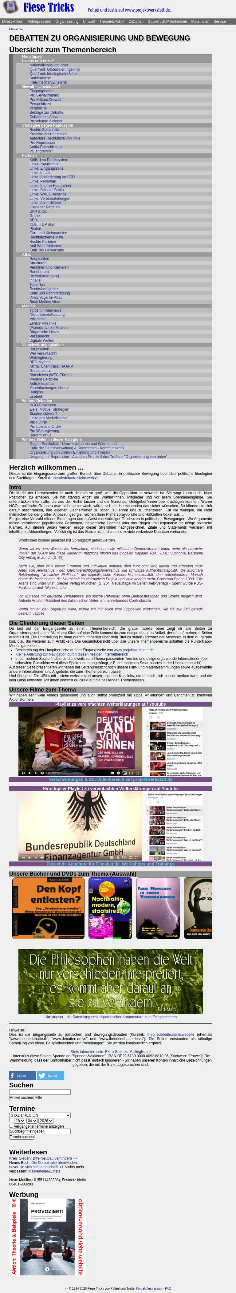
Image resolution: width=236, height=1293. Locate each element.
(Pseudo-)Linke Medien (49, 327)
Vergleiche (38, 108)
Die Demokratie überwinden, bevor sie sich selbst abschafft (43, 1165)
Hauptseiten (39, 259)
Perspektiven (40, 104)
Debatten (136, 21)
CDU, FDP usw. (42, 224)
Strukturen (38, 263)
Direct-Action (12, 21)
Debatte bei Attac (43, 117)
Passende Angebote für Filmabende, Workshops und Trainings (111, 863)
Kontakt (141, 1288)
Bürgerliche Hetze (44, 332)
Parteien (29, 155)
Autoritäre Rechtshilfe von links (55, 138)
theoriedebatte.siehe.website (76, 478)
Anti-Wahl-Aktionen (45, 246)
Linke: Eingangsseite (47, 168)
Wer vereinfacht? (43, 353)
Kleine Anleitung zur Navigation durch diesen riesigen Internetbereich (71, 654)
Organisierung (66, 21)
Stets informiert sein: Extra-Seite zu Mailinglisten (110, 1052)
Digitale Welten (42, 340)
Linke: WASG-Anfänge (48, 194)
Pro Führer (38, 422)
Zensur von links (43, 323)
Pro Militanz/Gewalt (45, 99)
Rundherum (39, 272)
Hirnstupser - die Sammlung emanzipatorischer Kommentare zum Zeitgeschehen (111, 1017)
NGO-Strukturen (43, 405)
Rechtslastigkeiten (44, 289)
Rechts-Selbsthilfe (44, 130)
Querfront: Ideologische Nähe (54, 74)
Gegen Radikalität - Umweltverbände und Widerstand (73, 444)
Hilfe (38, 1097)
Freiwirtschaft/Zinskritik (48, 82)
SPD (33, 220)
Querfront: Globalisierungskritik (55, 69)
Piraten (35, 229)
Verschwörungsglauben (43, 345)
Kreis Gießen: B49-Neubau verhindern (40, 1158)
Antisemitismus (42, 383)
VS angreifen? (41, 151)
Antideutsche (40, 78)
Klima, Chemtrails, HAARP (51, 366)
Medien (28, 306)
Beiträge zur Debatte (46, 112)
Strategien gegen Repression (47, 125)
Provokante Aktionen (46, 121)
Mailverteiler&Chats (44, 1171)
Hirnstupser (32, 56)
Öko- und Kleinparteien (48, 233)
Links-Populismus (44, 164)
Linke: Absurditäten (45, 203)
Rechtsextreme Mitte (46, 237)
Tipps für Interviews (45, 310)
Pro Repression (42, 142)
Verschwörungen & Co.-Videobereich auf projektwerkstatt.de (111, 779)
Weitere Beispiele (44, 379)
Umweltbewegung (44, 276)
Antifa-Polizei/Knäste (47, 147)
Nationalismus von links (49, 65)
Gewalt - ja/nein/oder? (41, 87)
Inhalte (35, 280)
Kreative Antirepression (48, 134)
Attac (26, 254)
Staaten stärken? (43, 414)
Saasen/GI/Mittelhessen (167, 21)
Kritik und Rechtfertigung (50, 293)
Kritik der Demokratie (47, 250)
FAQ (168, 1288)
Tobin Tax (37, 284)
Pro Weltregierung (44, 431)
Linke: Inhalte (40, 173)
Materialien (200, 21)
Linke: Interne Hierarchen (50, 185)
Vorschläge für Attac (46, 297)
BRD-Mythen (40, 362)
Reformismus (40, 435)
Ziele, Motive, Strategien (49, 409)
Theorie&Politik (112, 21)
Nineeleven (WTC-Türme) (51, 375)
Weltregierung (41, 358)
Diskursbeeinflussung (47, 315)
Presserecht (39, 336)
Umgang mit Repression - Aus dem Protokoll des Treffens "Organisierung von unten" (98, 457)
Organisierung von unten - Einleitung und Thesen (70, 452)
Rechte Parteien (43, 241)
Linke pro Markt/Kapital (48, 418)
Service (220, 21)
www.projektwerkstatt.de (134, 650)
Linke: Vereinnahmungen (50, 198)
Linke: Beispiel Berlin (47, 190)
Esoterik (36, 396)
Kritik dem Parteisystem (49, 160)
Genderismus (40, 371)
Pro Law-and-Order (45, 426)
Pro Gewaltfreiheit (44, 95)
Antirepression (39, 21)
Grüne (35, 216)
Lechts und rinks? (38, 61)
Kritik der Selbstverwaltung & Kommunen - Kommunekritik (77, 448)
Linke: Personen (43, 181)
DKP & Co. (38, 211)
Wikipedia (37, 319)
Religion (36, 392)
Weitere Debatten (37, 401)
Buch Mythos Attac (45, 302)
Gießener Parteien (45, 207)
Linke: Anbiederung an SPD (52, 177)
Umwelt (89, 21)
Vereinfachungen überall (49, 388)
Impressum (154, 1288)
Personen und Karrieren (49, 267)
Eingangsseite (41, 91)
